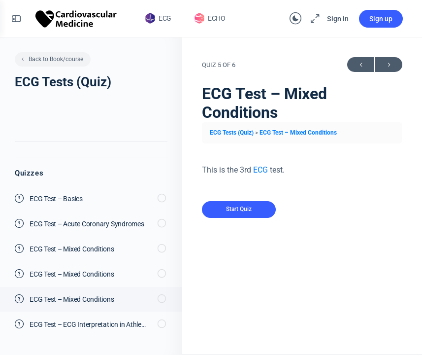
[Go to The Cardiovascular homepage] (76, 18)
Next (388, 64)
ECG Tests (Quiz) (232, 132)
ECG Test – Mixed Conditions (298, 132)
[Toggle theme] (295, 19)
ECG (260, 170)
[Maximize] (313, 19)
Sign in (337, 19)
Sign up (380, 19)
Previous (360, 64)
